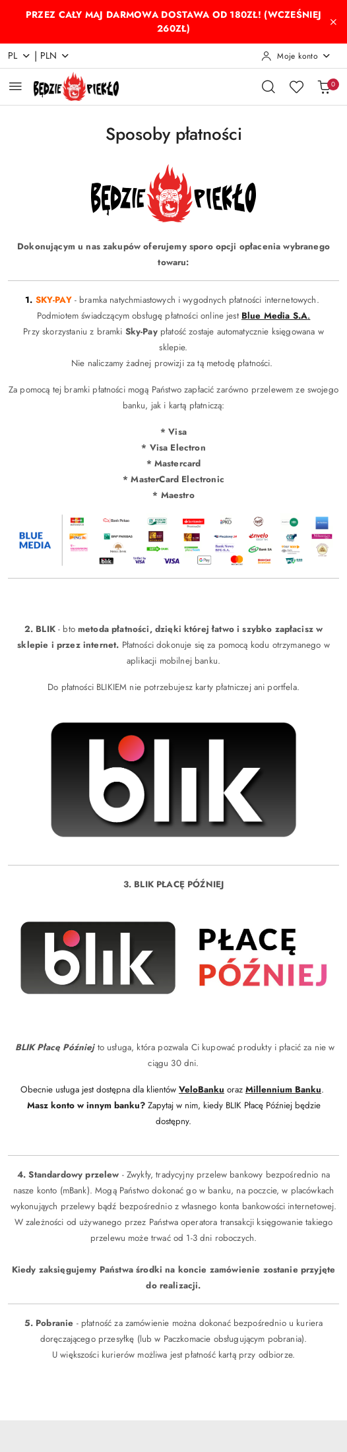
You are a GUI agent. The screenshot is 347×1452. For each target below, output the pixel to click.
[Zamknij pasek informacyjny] (333, 22)
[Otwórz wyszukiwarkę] (268, 86)
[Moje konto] (296, 56)
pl (19, 55)
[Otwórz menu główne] (15, 86)
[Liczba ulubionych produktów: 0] (296, 86)
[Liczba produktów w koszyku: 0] (324, 86)
